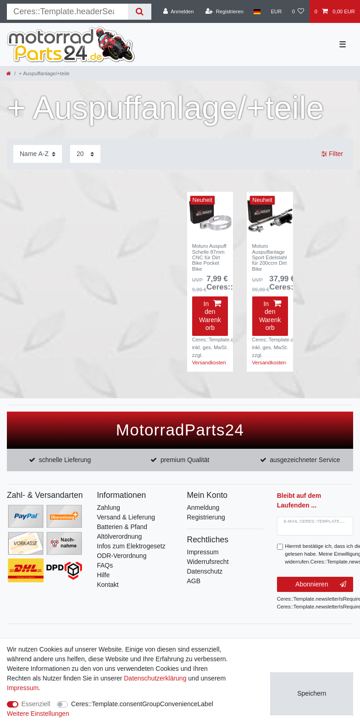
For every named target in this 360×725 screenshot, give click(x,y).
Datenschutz (205, 571)
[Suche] (139, 12)
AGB (194, 581)
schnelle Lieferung (65, 459)
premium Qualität (185, 459)
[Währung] (276, 11)
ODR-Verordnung (121, 555)
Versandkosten (209, 362)
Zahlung (108, 507)
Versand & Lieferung (126, 517)
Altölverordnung (119, 536)
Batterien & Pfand (122, 526)
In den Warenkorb (210, 316)
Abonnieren (320, 584)
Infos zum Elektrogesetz (131, 546)
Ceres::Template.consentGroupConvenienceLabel (142, 704)
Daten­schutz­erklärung (155, 678)
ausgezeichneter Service (305, 459)
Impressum (203, 552)
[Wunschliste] (298, 11)
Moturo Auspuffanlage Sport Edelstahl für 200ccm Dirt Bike (269, 257)
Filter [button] (332, 154)
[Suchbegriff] (67, 12)
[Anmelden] (178, 11)
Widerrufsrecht (208, 561)
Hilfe (103, 575)
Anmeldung (203, 507)
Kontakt (107, 584)
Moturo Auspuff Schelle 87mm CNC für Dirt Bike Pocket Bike (209, 257)
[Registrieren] (224, 11)
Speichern (311, 693)
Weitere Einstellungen (38, 713)
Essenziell (36, 704)
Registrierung (206, 517)
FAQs (105, 565)
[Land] (257, 11)
